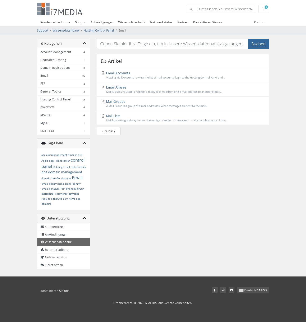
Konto (258, 22)
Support (42, 30)
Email (77, 177)
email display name (52, 183)
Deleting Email (61, 167)
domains (66, 178)
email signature (50, 188)
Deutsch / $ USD (253, 290)
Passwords (61, 193)
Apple (44, 160)
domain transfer (50, 178)
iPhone (69, 188)
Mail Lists (183, 118)
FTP (62, 188)
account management (54, 155)
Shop (79, 22)
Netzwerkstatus (161, 22)
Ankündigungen (102, 22)
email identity (73, 183)
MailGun (79, 188)
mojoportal (47, 193)
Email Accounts (183, 75)
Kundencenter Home (55, 22)
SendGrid (56, 198)
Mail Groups (183, 103)
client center (62, 160)
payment (73, 193)
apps (52, 160)
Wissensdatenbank (131, 22)
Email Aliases (183, 89)
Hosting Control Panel (99, 30)
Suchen (258, 44)
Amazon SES (75, 155)
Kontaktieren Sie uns (208, 22)
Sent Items (69, 198)
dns (44, 172)
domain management (65, 172)
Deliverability (78, 167)
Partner (182, 22)
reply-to (45, 198)
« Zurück (108, 131)
